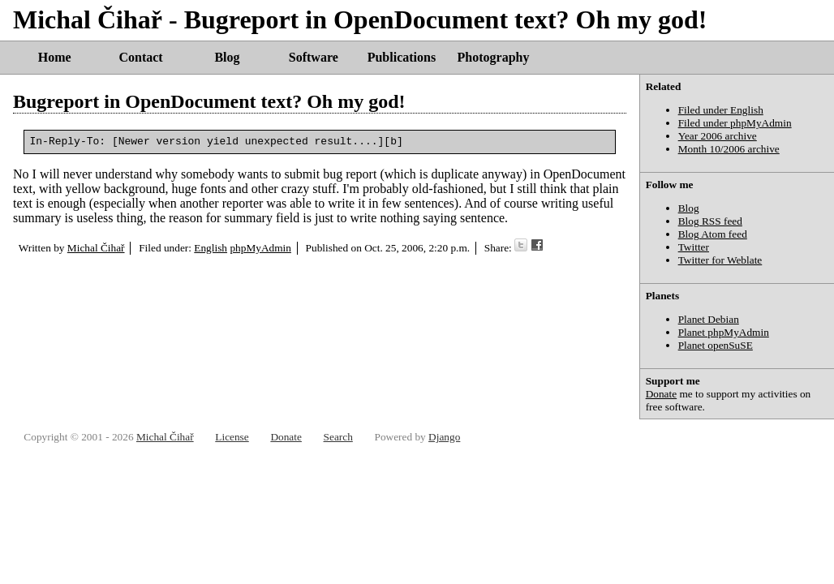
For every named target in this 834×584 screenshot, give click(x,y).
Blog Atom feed (712, 234)
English (210, 250)
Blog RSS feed (710, 221)
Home (54, 57)
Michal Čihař (96, 250)
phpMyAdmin (260, 250)
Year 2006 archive (717, 136)
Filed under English (720, 110)
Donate (661, 394)
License (231, 437)
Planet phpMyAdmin (723, 332)
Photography (494, 57)
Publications (402, 57)
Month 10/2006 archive (729, 149)
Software (313, 57)
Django (444, 437)
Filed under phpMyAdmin (735, 123)
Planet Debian (708, 319)
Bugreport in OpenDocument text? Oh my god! (209, 101)
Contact (140, 57)
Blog (226, 57)
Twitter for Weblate (720, 260)
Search (338, 437)
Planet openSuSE (715, 345)
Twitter (693, 247)
